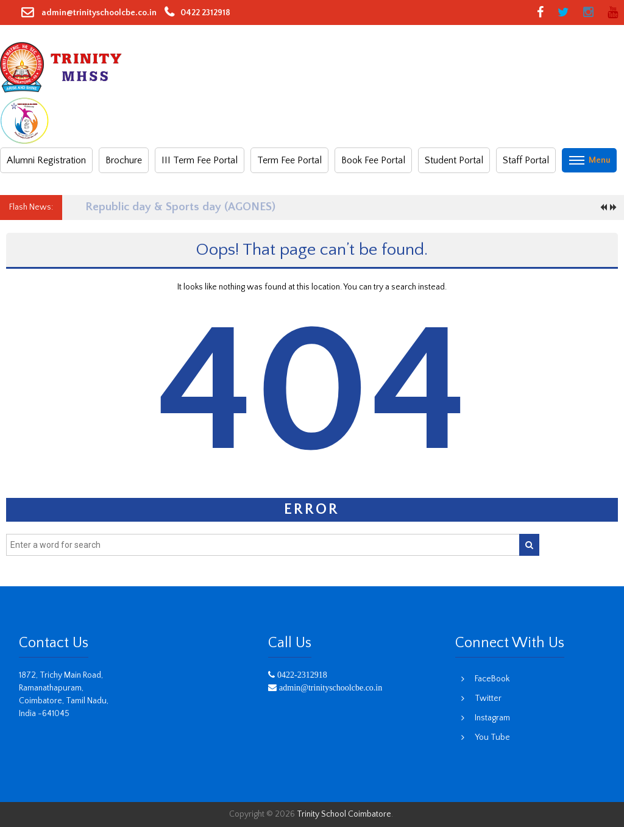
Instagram (492, 718)
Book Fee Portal (373, 160)
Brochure (123, 160)
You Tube (492, 737)
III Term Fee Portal (199, 160)
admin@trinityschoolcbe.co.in (98, 13)
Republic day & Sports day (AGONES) (180, 207)
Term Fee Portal (289, 160)
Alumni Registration (46, 160)
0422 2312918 (205, 13)
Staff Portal (526, 160)
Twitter (488, 698)
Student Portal (454, 160)
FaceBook (492, 679)
